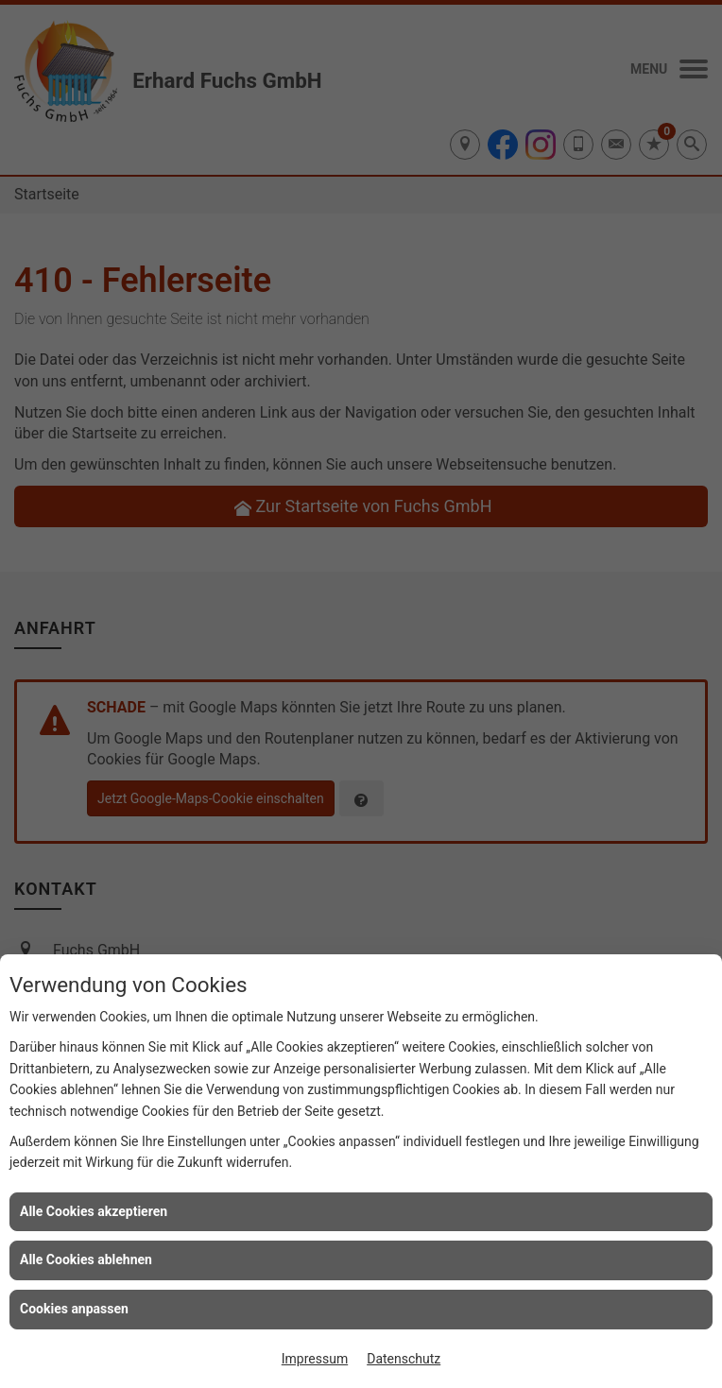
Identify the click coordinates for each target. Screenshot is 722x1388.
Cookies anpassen (74, 1308)
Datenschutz (403, 1358)
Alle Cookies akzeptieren (93, 1211)
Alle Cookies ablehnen (86, 1259)
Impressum (315, 1358)
